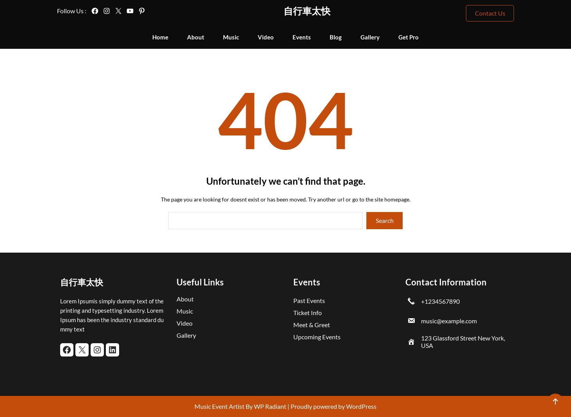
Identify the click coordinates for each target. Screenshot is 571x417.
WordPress (361, 406)
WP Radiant (269, 406)
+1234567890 (440, 301)
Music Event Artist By (223, 406)
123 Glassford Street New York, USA (463, 341)
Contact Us (490, 13)
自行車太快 (307, 10)
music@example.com (449, 320)
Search (385, 220)
